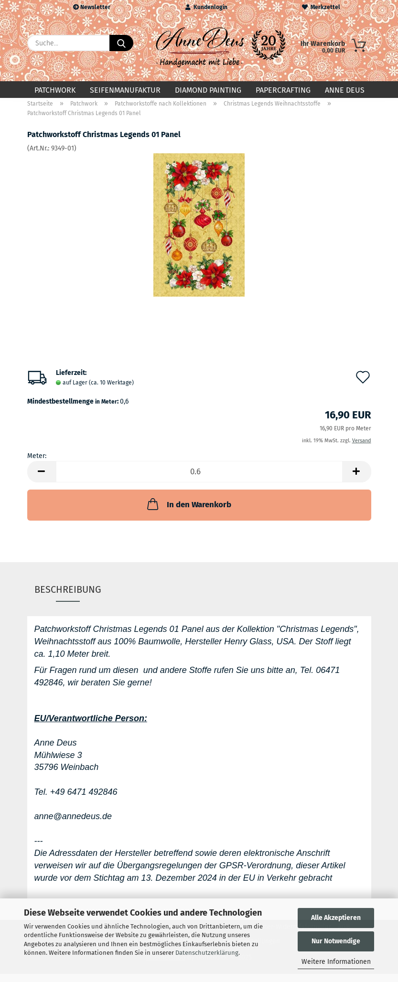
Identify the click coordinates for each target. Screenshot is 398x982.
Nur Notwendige (336, 941)
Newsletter (91, 7)
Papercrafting (283, 90)
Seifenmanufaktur (125, 90)
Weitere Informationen (336, 962)
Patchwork (54, 90)
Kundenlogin (206, 7)
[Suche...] (121, 43)
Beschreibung (67, 597)
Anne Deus (345, 90)
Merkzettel (321, 7)
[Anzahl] (199, 480)
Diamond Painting (208, 90)
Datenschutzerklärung (206, 952)
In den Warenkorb (188, 512)
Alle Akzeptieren (336, 918)
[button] (41, 480)
